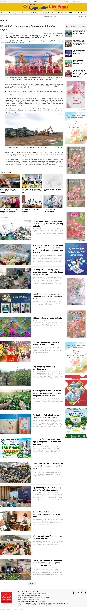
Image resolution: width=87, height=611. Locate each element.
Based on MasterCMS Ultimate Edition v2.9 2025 (12, 609)
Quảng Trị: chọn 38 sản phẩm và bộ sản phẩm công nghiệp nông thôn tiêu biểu (31, 191)
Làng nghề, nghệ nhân (14, 13)
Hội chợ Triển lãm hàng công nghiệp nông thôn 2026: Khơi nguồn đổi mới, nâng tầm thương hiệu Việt (9, 211)
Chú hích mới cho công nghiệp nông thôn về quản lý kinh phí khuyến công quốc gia (48, 223)
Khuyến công (38, 13)
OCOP (32, 13)
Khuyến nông (46, 13)
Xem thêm (31, 583)
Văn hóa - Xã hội (56, 13)
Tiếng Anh (67, 1)
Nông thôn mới (25, 13)
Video (82, 13)
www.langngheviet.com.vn (62, 603)
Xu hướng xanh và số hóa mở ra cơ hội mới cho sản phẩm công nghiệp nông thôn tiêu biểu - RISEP (47, 393)
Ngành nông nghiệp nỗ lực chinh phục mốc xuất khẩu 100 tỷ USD (79, 61)
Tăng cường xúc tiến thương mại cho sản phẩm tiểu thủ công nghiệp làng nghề (48, 465)
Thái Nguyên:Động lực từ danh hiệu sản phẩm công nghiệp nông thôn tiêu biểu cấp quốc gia (47, 562)
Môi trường (64, 13)
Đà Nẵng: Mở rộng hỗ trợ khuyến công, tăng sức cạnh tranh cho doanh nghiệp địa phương (48, 272)
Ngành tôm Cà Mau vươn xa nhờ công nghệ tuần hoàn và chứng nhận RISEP (47, 296)
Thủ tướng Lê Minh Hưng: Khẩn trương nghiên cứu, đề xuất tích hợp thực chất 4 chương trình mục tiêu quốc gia (80, 73)
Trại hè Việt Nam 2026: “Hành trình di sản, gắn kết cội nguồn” (79, 51)
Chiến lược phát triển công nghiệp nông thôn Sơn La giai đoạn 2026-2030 (47, 514)
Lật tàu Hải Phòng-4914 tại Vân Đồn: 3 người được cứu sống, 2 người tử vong (80, 32)
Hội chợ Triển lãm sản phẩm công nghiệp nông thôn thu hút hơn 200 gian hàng (47, 441)
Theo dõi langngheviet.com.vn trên (49, 33)
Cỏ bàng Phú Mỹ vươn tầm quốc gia (47, 318)
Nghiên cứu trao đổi (74, 13)
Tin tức (5, 13)
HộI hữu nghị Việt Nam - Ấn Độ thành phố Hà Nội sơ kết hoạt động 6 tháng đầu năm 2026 (79, 42)
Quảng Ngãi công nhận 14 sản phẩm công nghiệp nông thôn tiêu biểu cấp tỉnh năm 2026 (9, 191)
